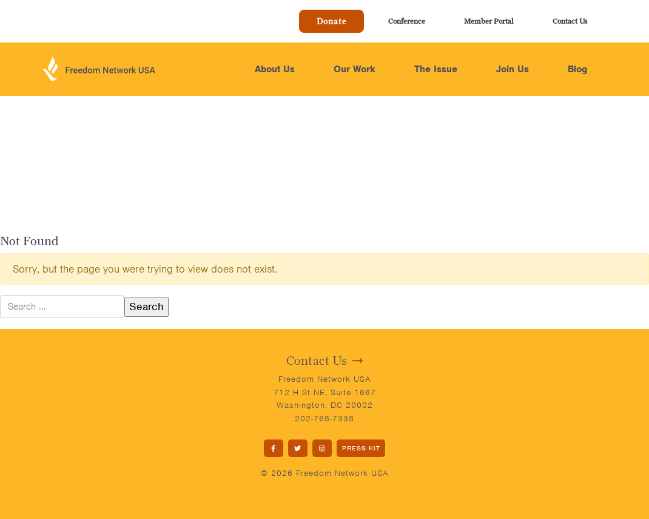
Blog (577, 69)
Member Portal (489, 20)
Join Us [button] (512, 69)
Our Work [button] (354, 69)
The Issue (435, 69)
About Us (275, 69)
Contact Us (570, 20)
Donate (331, 21)
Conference (406, 20)
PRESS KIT (361, 448)
